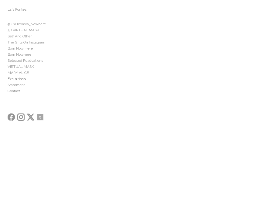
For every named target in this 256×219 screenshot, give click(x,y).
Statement (16, 85)
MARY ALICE (18, 73)
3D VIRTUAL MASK (23, 30)
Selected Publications (25, 60)
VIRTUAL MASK (21, 66)
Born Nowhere (19, 54)
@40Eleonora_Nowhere (27, 24)
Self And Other (20, 36)
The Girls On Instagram (26, 42)
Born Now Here (20, 48)
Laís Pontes (17, 9)
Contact (14, 91)
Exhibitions (17, 79)
